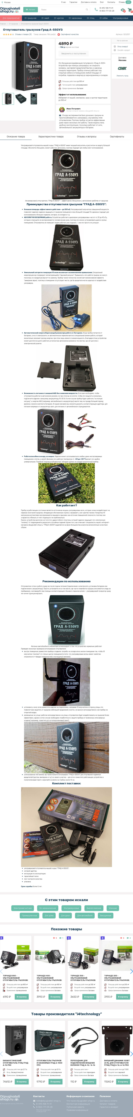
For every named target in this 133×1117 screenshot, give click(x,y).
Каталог (30, 10)
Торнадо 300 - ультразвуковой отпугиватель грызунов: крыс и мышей (83, 978)
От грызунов (30, 18)
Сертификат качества (68, 34)
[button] (131, 971)
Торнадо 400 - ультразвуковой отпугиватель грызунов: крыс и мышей (49, 978)
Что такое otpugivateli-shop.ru (80, 1101)
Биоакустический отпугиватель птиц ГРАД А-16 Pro (15, 1063)
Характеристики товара (51, 136)
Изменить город (122, 75)
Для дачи (65, 915)
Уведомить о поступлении (73, 53)
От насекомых (75, 18)
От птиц (90, 18)
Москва (6, 2)
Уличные (113, 908)
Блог (102, 2)
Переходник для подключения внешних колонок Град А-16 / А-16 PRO (82, 1063)
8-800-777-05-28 (107, 11)
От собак (104, 18)
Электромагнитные (23, 908)
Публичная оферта (75, 1107)
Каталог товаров (107, 1104)
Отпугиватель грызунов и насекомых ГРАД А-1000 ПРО (49, 1063)
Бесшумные (105, 915)
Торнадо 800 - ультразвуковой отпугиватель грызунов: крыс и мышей (15, 978)
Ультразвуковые (120, 18)
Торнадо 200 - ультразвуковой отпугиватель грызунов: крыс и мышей (116, 978)
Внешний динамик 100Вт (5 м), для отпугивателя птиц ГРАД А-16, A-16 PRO (117, 1063)
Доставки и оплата (88, 2)
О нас (63, 2)
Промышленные (29, 915)
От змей (45, 18)
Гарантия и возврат (109, 1107)
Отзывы (125, 2)
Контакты (111, 2)
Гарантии (73, 2)
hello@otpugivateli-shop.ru (47, 1101)
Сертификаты (117, 136)
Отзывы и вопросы (86, 136)
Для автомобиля (84, 915)
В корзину (22, 997)
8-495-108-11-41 (106, 8)
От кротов (59, 18)
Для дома (49, 915)
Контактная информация (78, 1104)
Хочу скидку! (122, 46)
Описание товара (16, 136)
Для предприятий (11, 18)
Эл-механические (47, 908)
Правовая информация (77, 1110)
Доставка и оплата (108, 1101)
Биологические (94, 908)
